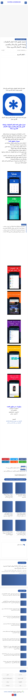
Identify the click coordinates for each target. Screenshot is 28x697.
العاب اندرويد (20, 678)
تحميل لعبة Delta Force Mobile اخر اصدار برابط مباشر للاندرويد (13, 226)
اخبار (8, 674)
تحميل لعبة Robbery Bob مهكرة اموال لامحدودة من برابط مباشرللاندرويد (14, 567)
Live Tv (20, 674)
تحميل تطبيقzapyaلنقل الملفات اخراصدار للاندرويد (21, 496)
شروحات (7, 685)
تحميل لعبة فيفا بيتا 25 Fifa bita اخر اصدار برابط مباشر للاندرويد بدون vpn (13, 230)
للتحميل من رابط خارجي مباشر (14, 422)
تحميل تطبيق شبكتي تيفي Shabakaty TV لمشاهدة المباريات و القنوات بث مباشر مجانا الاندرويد (11, 647)
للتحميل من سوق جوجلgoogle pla (14, 421)
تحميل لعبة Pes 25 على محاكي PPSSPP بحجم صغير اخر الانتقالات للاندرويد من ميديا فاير (13, 228)
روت (20, 685)
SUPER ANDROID (14, 2)
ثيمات (7, 681)
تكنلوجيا (20, 681)
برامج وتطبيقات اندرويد (20, 39)
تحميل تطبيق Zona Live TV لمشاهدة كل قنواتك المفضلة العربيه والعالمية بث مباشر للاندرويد (7, 534)
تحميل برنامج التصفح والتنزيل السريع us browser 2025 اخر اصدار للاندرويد (13, 231)
